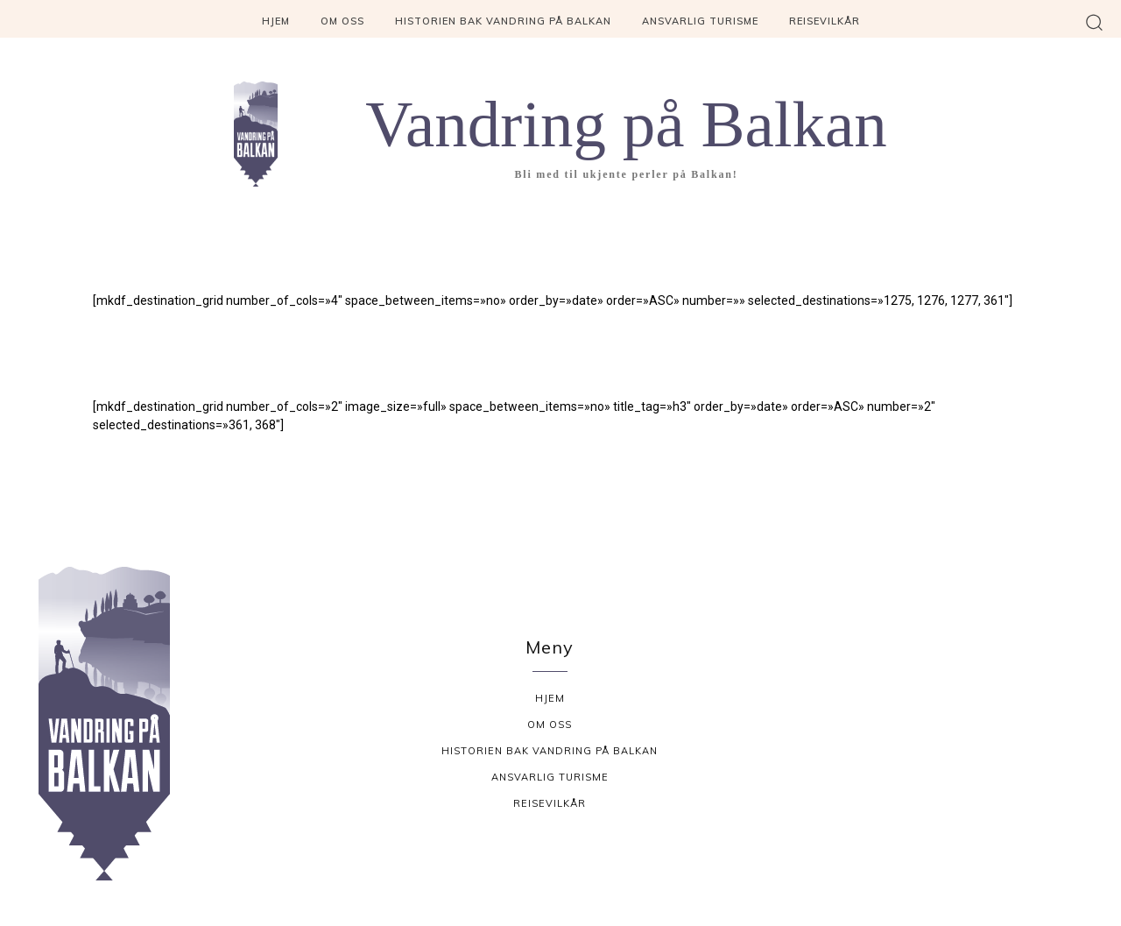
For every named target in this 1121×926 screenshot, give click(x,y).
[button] (1094, 21)
